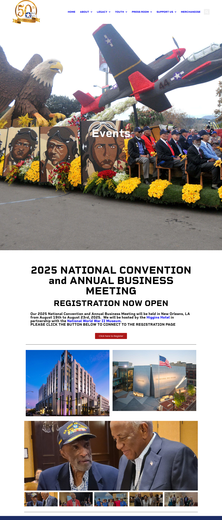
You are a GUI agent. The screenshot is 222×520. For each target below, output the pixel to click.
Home (71, 11)
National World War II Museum (94, 328)
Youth (121, 12)
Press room (142, 12)
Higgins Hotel (158, 325)
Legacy (103, 12)
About (86, 12)
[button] (207, 12)
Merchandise (190, 11)
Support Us (166, 12)
